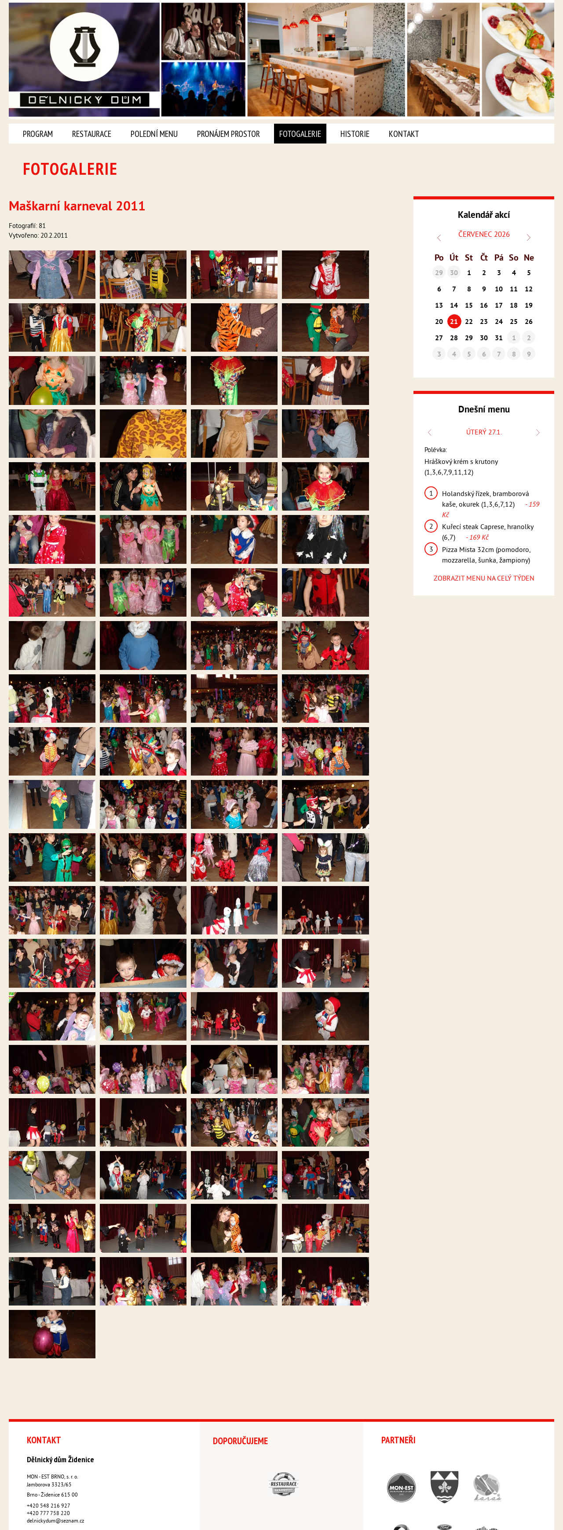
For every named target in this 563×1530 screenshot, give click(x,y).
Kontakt (404, 134)
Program (38, 134)
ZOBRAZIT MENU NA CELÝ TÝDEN (484, 578)
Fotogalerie (300, 134)
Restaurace (91, 134)
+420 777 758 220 (48, 1446)
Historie (354, 134)
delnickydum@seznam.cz (55, 1453)
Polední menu (154, 134)
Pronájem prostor (228, 134)
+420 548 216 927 (48, 1438)
